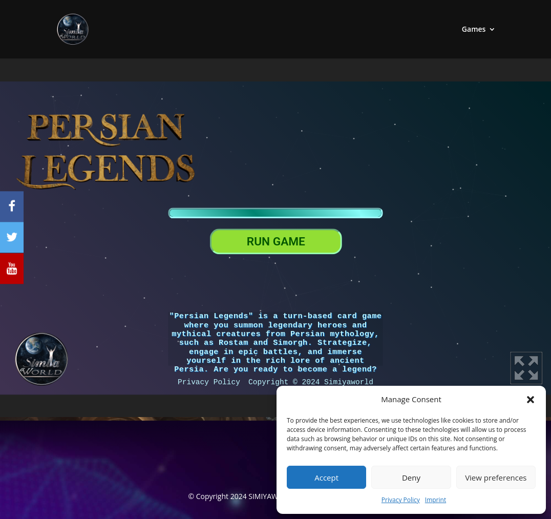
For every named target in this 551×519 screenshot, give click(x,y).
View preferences (495, 477)
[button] (530, 400)
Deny (411, 477)
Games (474, 30)
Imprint (435, 499)
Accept (326, 477)
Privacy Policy (401, 499)
